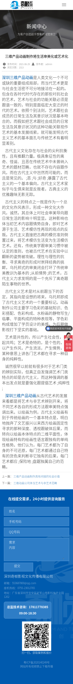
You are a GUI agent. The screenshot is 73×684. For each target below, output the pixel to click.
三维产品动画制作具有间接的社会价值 (36, 476)
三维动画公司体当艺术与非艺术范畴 (35, 483)
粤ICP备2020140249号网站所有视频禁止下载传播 (36, 664)
